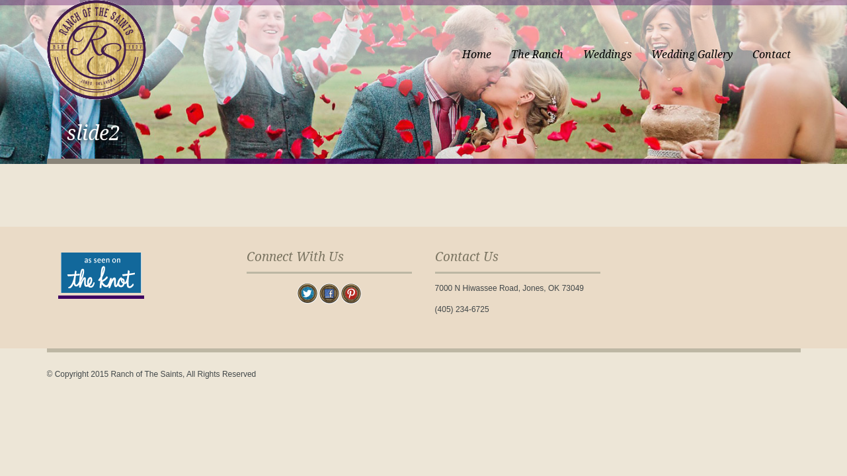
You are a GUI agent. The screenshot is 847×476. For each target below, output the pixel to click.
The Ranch (537, 54)
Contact (771, 54)
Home (476, 54)
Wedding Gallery (692, 54)
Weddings (607, 54)
